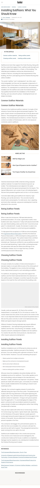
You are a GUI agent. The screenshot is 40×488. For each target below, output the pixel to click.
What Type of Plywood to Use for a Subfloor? (25, 165)
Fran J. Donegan (6, 17)
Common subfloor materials (10, 55)
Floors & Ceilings (22, 7)
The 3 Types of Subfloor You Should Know (24, 172)
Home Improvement (5, 7)
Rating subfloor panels (24, 55)
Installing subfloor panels (24, 58)
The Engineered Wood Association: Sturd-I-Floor (14, 452)
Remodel (14, 7)
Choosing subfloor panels (9, 58)
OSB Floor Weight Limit (19, 159)
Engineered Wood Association (13, 233)
